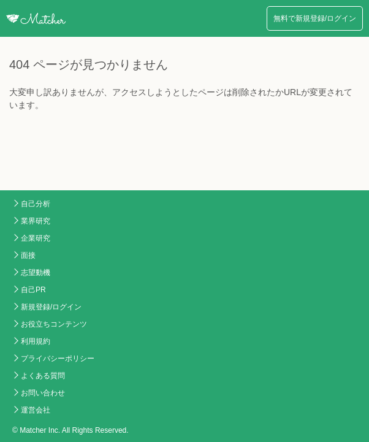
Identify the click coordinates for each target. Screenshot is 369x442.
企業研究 (35, 238)
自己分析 (35, 204)
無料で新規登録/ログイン (314, 18)
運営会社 (35, 410)
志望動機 (35, 272)
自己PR (33, 289)
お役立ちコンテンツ (54, 324)
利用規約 (35, 341)
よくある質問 (43, 375)
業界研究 (35, 221)
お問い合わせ (43, 393)
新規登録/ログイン (51, 307)
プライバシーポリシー (57, 358)
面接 (28, 255)
